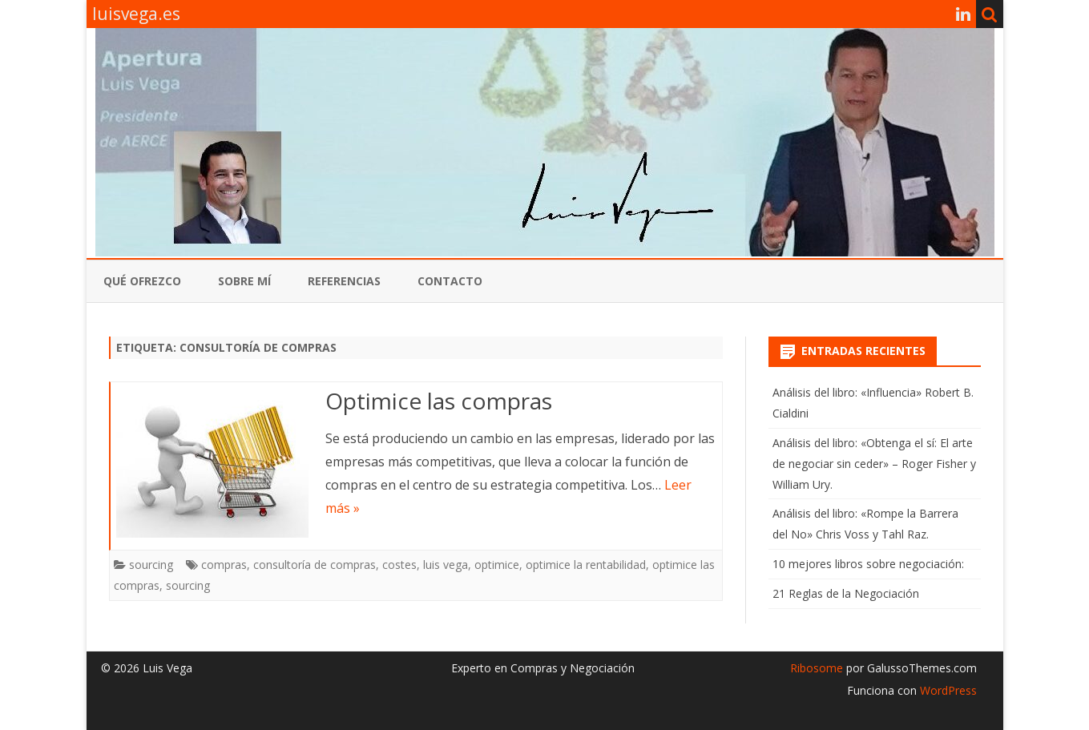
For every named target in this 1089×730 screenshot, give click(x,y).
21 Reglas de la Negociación (845, 593)
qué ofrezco (142, 280)
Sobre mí (244, 280)
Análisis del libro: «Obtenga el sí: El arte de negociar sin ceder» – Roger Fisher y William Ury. (874, 463)
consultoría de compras (314, 564)
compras (224, 564)
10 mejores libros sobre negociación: (868, 563)
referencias (344, 280)
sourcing (151, 564)
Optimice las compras (438, 400)
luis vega (445, 564)
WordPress (947, 690)
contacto (449, 280)
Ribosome (816, 668)
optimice (496, 564)
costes (399, 564)
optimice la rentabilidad (586, 564)
